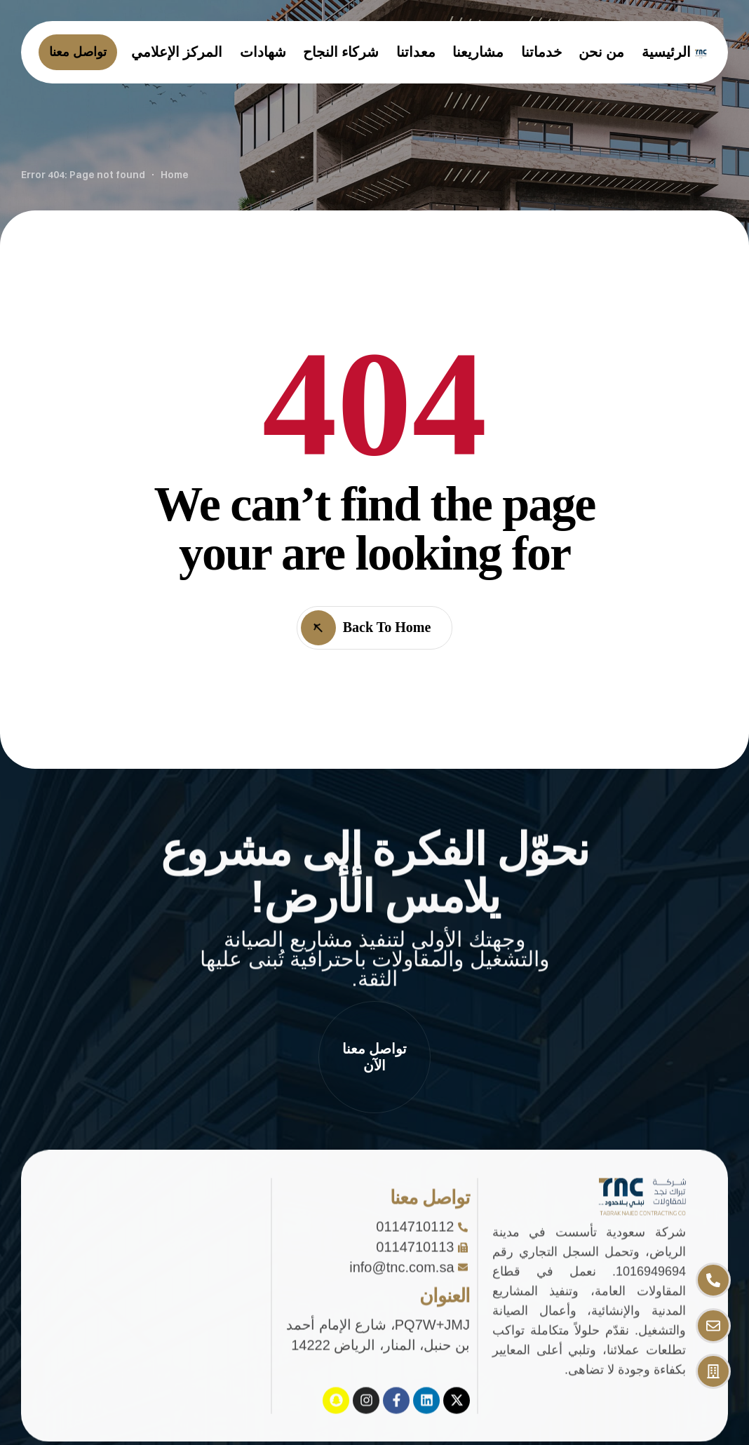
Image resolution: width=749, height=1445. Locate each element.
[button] (374, 1057)
